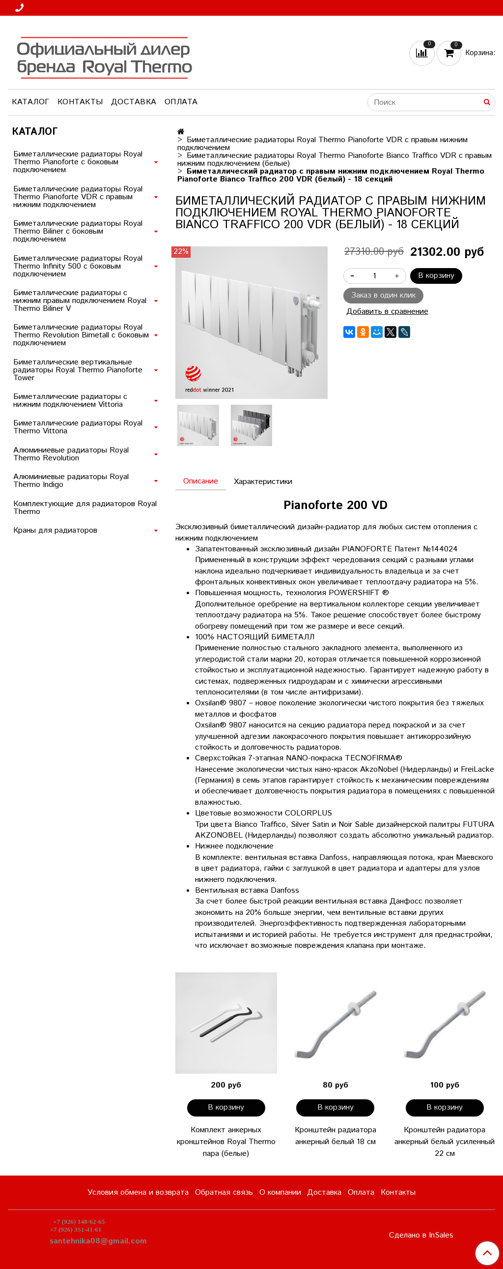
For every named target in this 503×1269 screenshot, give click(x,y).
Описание (200, 481)
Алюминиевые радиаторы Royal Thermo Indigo (71, 480)
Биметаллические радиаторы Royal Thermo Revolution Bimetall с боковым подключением (81, 335)
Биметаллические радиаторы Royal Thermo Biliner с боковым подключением (77, 231)
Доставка (134, 102)
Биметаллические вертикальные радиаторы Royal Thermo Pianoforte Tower (77, 370)
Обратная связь (224, 1192)
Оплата (181, 102)
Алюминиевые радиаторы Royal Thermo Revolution (71, 454)
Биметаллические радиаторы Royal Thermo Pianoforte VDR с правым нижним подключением (322, 143)
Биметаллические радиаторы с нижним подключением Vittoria (70, 400)
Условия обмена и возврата (138, 1192)
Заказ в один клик (383, 295)
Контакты (80, 102)
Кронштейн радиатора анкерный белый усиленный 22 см (444, 1141)
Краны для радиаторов (55, 530)
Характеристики (263, 481)
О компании (280, 1192)
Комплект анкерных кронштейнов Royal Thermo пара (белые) (226, 1141)
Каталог (31, 102)
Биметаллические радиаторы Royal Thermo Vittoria (77, 427)
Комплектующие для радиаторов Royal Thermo (85, 507)
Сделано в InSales (421, 1235)
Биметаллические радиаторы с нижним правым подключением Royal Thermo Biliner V (79, 300)
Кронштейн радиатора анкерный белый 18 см (335, 1136)
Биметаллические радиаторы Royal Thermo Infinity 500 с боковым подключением (77, 266)
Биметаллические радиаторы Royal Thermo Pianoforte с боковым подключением (77, 162)
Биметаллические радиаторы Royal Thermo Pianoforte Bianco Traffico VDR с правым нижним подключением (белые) (334, 159)
